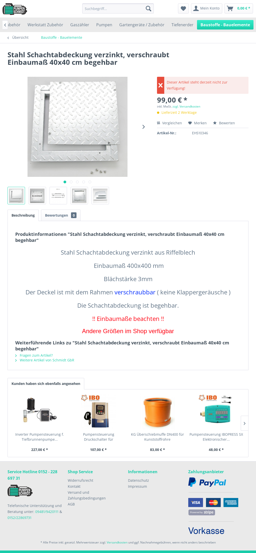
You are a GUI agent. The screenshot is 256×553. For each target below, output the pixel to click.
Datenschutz (138, 480)
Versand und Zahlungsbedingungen (87, 495)
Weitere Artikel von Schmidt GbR (44, 360)
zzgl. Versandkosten (186, 106)
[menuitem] (118, 9)
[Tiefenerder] (182, 25)
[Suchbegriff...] (118, 9)
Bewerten (224, 123)
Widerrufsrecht (80, 480)
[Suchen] (148, 9)
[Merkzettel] (183, 9)
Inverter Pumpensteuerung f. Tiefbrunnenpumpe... (39, 437)
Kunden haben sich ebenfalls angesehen (46, 383)
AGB (71, 504)
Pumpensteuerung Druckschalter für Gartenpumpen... (98, 437)
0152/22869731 (20, 517)
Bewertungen (60, 215)
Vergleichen (169, 123)
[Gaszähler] (80, 25)
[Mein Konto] (206, 9)
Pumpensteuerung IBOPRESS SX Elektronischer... (216, 437)
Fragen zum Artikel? (34, 355)
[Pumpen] (104, 25)
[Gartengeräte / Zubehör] (142, 25)
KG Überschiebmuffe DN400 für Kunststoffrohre (157, 437)
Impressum (137, 486)
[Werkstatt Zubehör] (45, 25)
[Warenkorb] (238, 9)
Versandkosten (117, 542)
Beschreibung (23, 215)
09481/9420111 (46, 511)
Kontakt (74, 486)
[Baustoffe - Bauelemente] (225, 25)
